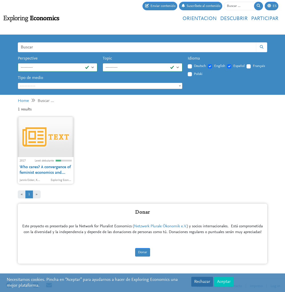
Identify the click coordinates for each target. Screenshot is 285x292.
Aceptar (224, 282)
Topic (107, 58)
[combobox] (100, 86)
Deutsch (200, 66)
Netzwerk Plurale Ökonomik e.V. (160, 226)
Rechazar (202, 282)
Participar (264, 18)
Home (23, 101)
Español (239, 66)
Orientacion (200, 18)
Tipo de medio (30, 78)
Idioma (194, 58)
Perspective (28, 58)
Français (259, 66)
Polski (198, 74)
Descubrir (234, 18)
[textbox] (100, 86)
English (219, 66)
